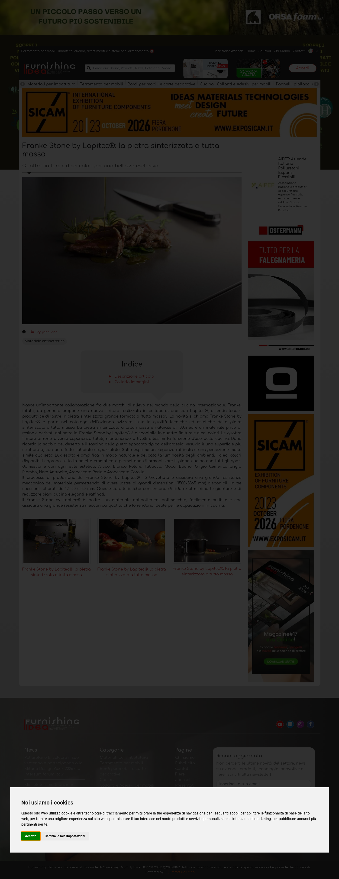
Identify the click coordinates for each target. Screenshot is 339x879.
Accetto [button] (30, 836)
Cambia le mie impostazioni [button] (65, 836)
